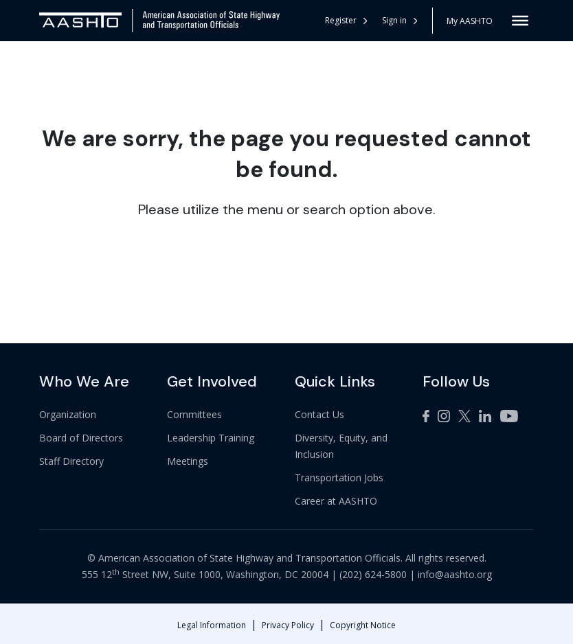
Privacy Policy (288, 625)
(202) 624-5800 (373, 574)
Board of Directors (81, 437)
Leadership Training (210, 437)
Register (346, 20)
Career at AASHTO (336, 500)
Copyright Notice (363, 625)
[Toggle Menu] (520, 20)
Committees (194, 414)
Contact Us (319, 414)
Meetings (187, 461)
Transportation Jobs (339, 477)
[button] (400, 20)
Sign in (399, 20)
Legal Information (211, 625)
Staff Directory (71, 461)
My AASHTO (470, 21)
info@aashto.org (455, 574)
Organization (67, 414)
